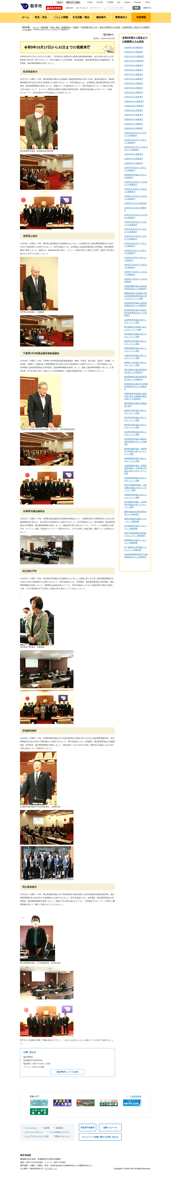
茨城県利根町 (29, 730)
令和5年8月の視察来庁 (133, 154)
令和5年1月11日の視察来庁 (135, 203)
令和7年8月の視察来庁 (133, 70)
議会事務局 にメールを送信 (67, 1072)
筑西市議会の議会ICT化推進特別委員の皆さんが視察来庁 (136, 386)
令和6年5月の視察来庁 (133, 124)
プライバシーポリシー (33, 1132)
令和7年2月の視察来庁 (133, 92)
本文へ (59, 2)
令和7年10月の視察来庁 (134, 61)
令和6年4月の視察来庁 (133, 128)
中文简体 (99, 2)
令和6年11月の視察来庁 (134, 101)
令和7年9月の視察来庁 (133, 65)
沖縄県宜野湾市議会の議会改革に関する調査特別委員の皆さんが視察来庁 (135, 396)
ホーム (35, 27)
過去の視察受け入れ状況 (110, 27)
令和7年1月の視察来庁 (133, 97)
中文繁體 (110, 2)
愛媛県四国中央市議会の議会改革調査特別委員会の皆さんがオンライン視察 (135, 296)
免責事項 (59, 1128)
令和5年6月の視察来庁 (133, 163)
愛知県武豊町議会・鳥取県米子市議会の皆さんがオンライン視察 (135, 451)
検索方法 (147, 8)
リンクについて (31, 1128)
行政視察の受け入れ (89, 27)
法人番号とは (50, 1168)
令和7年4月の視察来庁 (133, 88)
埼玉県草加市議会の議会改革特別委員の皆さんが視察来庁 (135, 441)
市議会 (76, 27)
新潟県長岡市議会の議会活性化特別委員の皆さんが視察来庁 (135, 312)
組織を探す (70, 8)
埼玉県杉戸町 (29, 571)
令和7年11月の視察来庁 (134, 56)
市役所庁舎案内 (88, 1127)
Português (137, 2)
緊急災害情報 (55, 8)
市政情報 (44, 27)
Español (127, 2)
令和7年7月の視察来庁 (133, 74)
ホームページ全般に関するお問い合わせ (100, 1137)
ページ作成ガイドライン (59, 1132)
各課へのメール (110, 1127)
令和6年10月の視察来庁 (134, 106)
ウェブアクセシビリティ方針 (36, 1136)
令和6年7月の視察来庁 (133, 115)
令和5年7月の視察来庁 (133, 159)
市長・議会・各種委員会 (60, 27)
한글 (118, 2)
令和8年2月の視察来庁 (133, 47)
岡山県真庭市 (29, 887)
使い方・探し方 (82, 8)
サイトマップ (95, 8)
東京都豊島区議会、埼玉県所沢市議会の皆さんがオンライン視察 (135, 504)
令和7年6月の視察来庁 (133, 79)
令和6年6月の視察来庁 (133, 119)
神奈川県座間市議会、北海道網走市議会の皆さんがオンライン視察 (135, 487)
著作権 (46, 1128)
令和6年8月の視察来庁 (133, 110)
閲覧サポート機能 (73, 2)
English (90, 2)
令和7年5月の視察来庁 (133, 83)
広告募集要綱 (135, 1096)
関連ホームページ (62, 1136)
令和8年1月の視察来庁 (133, 52)
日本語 (147, 2)
